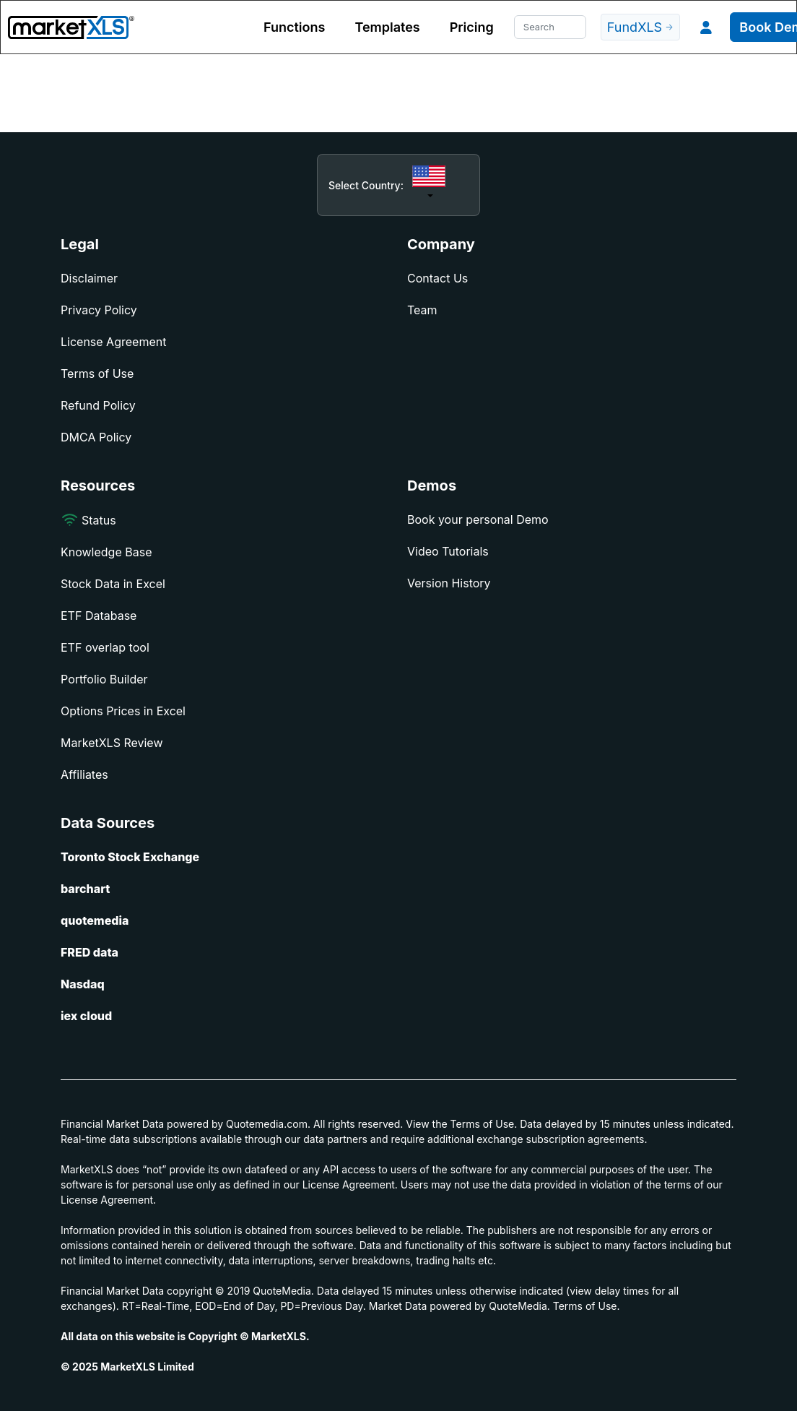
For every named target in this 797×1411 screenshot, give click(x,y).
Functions (294, 27)
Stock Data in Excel (113, 584)
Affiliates (84, 774)
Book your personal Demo (478, 519)
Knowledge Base (106, 552)
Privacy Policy (99, 310)
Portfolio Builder (104, 679)
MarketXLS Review (112, 742)
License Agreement (113, 342)
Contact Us (437, 278)
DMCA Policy (96, 437)
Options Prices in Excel (123, 711)
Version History (449, 583)
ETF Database (98, 615)
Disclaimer (89, 278)
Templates (386, 27)
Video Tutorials (448, 551)
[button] (706, 27)
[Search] (550, 27)
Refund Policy (98, 405)
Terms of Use (97, 373)
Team (422, 310)
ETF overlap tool (105, 647)
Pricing (472, 27)
